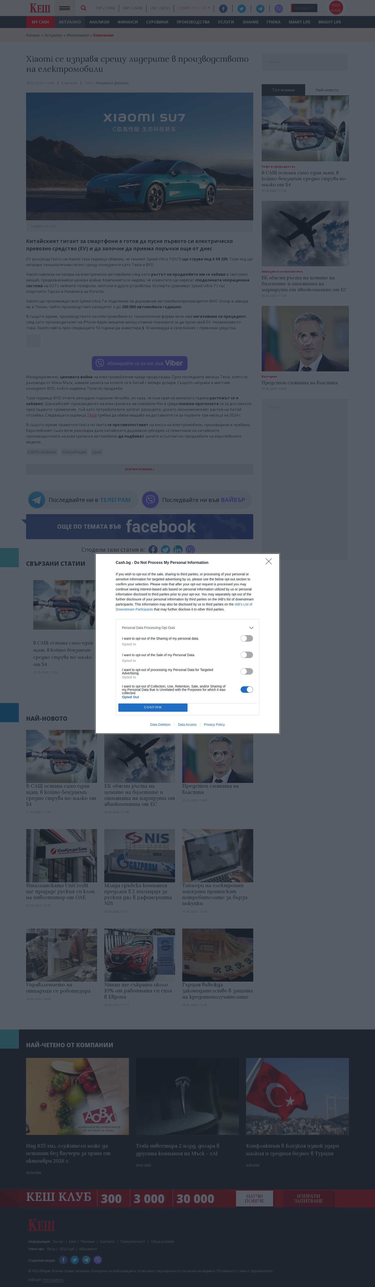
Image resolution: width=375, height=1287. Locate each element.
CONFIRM (153, 707)
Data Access (187, 724)
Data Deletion (160, 724)
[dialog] (187, 644)
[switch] (247, 638)
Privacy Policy (214, 724)
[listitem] (187, 627)
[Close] (270, 562)
